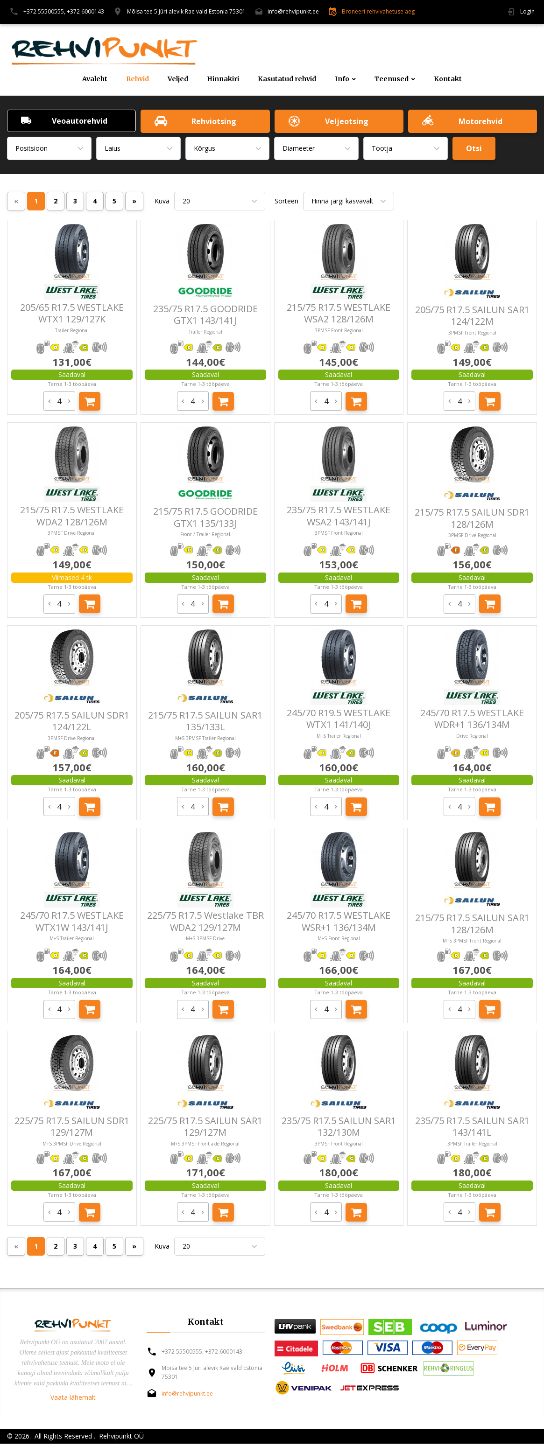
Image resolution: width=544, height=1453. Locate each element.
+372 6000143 (85, 11)
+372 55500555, (44, 11)
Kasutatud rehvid (287, 79)
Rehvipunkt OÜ (120, 1436)
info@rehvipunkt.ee (293, 11)
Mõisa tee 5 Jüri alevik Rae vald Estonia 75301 (186, 11)
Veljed (178, 79)
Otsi (474, 148)
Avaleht (94, 79)
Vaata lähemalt (73, 1397)
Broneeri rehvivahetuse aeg (378, 11)
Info (342, 79)
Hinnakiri (223, 79)
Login (527, 11)
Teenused (391, 79)
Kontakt (448, 79)
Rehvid (137, 79)
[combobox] (49, 148)
